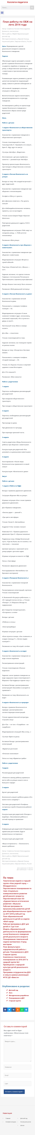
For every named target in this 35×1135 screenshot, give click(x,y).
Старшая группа (15, 1001)
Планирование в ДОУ (17, 998)
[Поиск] (32, 8)
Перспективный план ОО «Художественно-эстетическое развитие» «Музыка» (16, 901)
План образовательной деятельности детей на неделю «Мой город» (16, 919)
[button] (2, 13)
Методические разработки (19, 995)
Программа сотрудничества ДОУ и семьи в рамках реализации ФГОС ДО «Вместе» (17, 974)
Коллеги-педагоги (17, 2)
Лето (10, 993)
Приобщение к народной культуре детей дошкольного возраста (15, 967)
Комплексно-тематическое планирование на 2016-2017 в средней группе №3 (15, 959)
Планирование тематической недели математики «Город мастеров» (15, 941)
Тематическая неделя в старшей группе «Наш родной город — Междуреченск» (16, 883)
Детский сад (13, 990)
